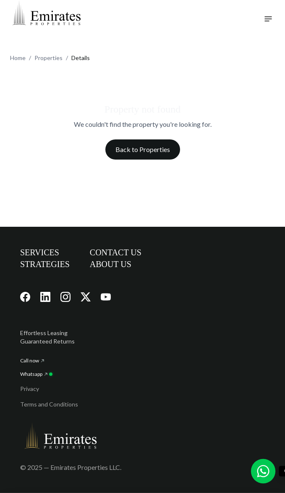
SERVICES (39, 252)
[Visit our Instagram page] (65, 297)
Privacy (29, 388)
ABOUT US (110, 264)
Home (18, 57)
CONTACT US (115, 252)
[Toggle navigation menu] (268, 19)
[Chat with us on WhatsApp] (263, 471)
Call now (32, 360)
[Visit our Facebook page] (25, 297)
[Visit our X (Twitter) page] (86, 297)
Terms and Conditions (49, 404)
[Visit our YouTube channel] (106, 297)
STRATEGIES (45, 264)
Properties (48, 57)
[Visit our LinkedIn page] (45, 297)
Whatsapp (36, 374)
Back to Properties (142, 149)
